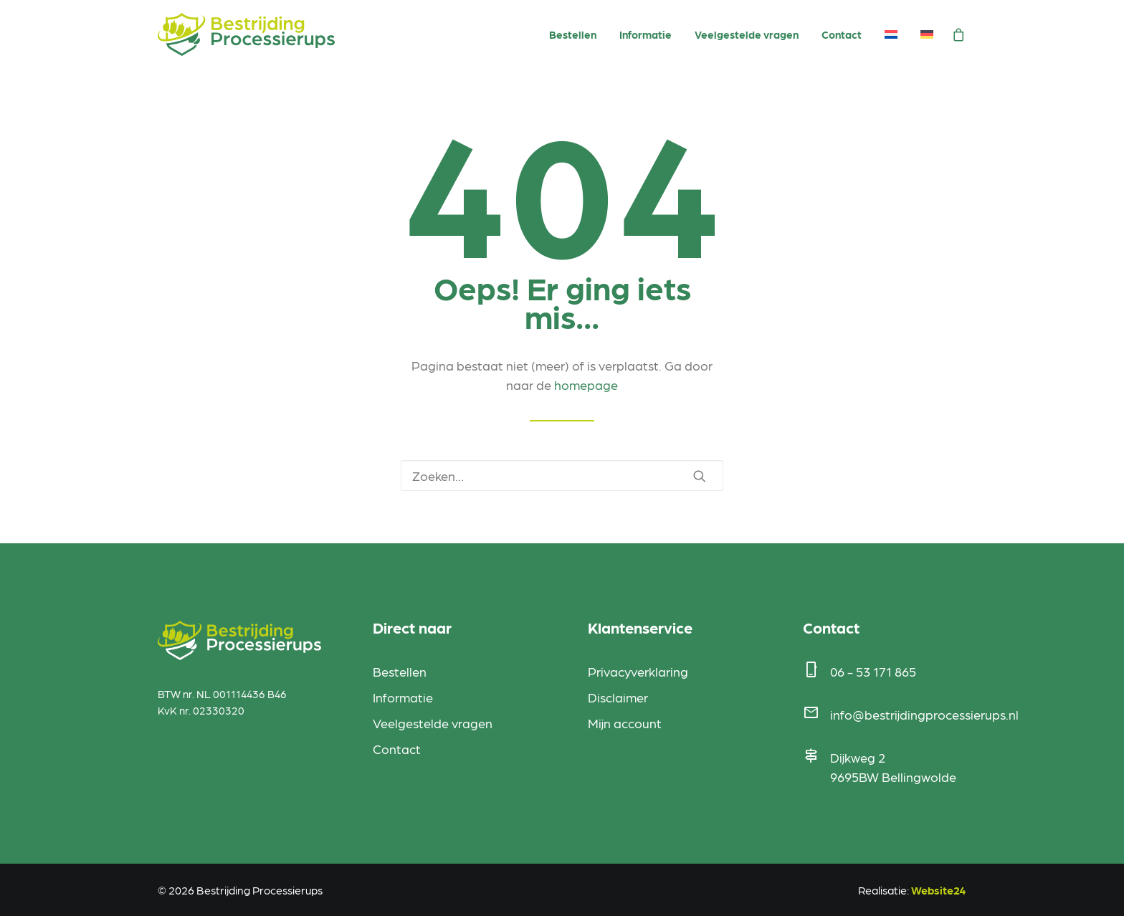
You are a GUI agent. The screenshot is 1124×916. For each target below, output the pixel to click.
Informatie (645, 34)
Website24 (938, 890)
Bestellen (572, 34)
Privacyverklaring (638, 671)
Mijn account (625, 722)
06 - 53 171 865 (873, 671)
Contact (841, 34)
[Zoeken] (562, 475)
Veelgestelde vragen (747, 34)
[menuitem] (572, 35)
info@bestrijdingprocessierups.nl (924, 714)
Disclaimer (618, 697)
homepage (586, 384)
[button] (699, 476)
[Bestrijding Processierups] (246, 34)
